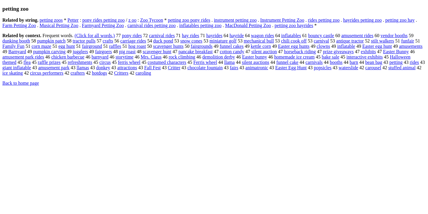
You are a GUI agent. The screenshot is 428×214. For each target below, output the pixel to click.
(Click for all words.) (95, 35)
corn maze (41, 46)
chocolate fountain (205, 67)
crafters (77, 72)
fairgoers (103, 51)
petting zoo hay (400, 20)
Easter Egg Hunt (291, 67)
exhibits (368, 51)
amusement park (53, 67)
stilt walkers (382, 40)
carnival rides (162, 35)
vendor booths (393, 35)
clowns (323, 46)
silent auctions (255, 62)
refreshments (80, 62)
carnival (321, 40)
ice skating (12, 72)
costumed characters (166, 62)
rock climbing (182, 56)
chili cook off (294, 40)
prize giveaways (338, 51)
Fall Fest (152, 67)
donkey (103, 67)
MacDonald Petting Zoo (248, 25)
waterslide (348, 67)
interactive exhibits (364, 56)
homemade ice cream (294, 56)
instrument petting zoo (235, 20)
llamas (83, 67)
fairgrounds (202, 46)
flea (27, 62)
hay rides (190, 35)
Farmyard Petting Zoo (103, 25)
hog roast (137, 46)
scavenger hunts (168, 46)
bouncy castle (321, 35)
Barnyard (17, 51)
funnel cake (287, 62)
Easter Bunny (396, 51)
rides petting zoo (324, 20)
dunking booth (16, 40)
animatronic (257, 67)
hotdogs (99, 72)
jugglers (80, 51)
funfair (407, 40)
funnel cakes (231, 46)
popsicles (323, 67)
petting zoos (51, 20)
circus (105, 62)
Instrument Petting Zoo (282, 20)
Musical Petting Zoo (59, 25)
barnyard (100, 56)
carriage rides (133, 40)
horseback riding (300, 51)
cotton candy (232, 51)
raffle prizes (49, 62)
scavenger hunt (157, 51)
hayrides (214, 35)
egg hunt (66, 46)
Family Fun (13, 46)
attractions (127, 67)
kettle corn (261, 46)
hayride (236, 35)
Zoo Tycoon (151, 20)
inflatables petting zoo (200, 25)
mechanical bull (259, 40)
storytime (124, 56)
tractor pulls (84, 40)
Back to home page (20, 83)
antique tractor (350, 40)
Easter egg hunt (377, 46)
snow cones (191, 40)
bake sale (330, 56)
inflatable (346, 46)
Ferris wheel (205, 62)
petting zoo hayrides (294, 25)
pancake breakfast (195, 51)
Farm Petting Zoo (19, 25)
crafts (108, 40)
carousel (373, 67)
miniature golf (223, 40)
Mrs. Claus (151, 56)
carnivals (314, 62)
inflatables (291, 35)
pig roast (127, 51)
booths (336, 62)
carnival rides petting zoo (152, 25)
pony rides (132, 35)
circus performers (46, 72)
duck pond (163, 40)
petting (395, 62)
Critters (121, 72)
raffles (115, 46)
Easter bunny (254, 56)
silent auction (264, 51)
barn (354, 62)
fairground (92, 46)
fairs (234, 67)
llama (229, 62)
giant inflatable (16, 67)
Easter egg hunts (293, 46)
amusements (410, 46)
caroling (143, 72)
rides (414, 62)
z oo (132, 20)
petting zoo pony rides (189, 20)
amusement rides (357, 35)
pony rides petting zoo (103, 20)
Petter (72, 20)
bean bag (373, 62)
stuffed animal (402, 67)
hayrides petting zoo (362, 20)
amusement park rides (23, 56)
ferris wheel (129, 62)
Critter (174, 67)
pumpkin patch (51, 40)
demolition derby (218, 56)
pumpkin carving (49, 51)
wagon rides (262, 35)
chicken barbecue (67, 56)
